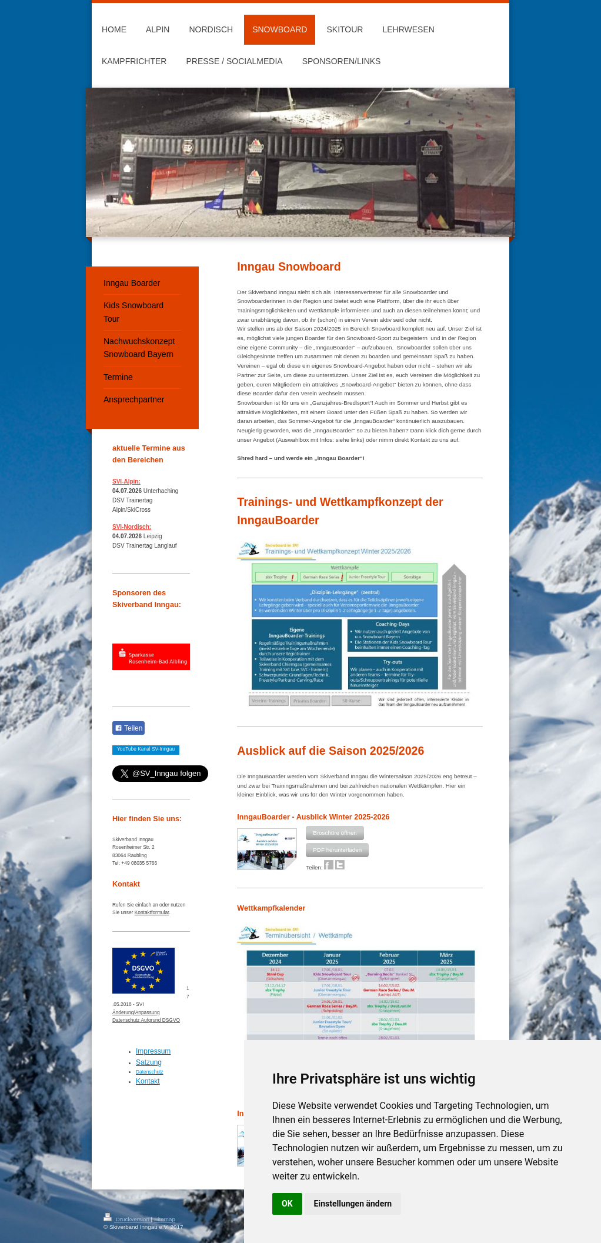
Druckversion (127, 1219)
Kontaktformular (152, 912)
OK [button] (287, 1203)
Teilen (128, 728)
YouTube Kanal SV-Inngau (146, 749)
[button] (334, 833)
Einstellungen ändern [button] (353, 1203)
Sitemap (164, 1219)
